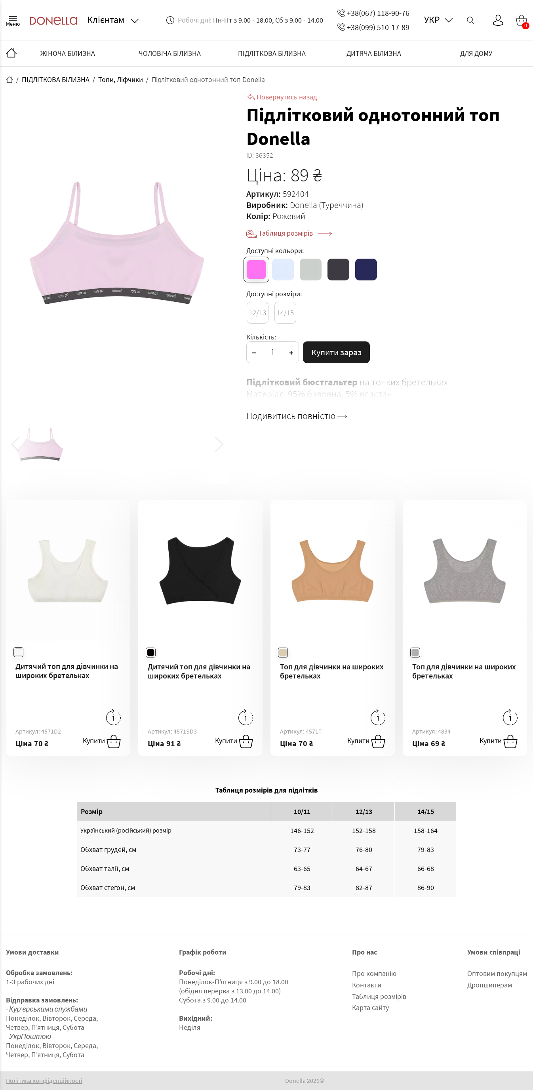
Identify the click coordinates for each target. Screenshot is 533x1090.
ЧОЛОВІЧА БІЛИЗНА (170, 53)
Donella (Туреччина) (327, 204)
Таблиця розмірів (295, 233)
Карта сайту (370, 1007)
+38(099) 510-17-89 (373, 27)
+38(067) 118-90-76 (373, 13)
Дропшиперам (489, 984)
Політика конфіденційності (44, 1080)
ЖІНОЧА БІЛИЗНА (67, 53)
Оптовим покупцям (497, 973)
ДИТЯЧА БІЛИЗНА (373, 53)
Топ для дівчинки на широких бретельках (332, 671)
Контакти (366, 984)
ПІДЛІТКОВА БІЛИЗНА (272, 53)
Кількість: (261, 336)
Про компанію (374, 973)
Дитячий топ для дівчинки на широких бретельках (66, 670)
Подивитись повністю (296, 416)
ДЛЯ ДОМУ (476, 53)
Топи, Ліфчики (120, 79)
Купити (102, 741)
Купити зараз (336, 352)
